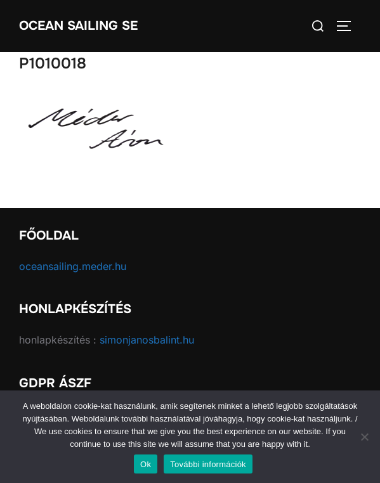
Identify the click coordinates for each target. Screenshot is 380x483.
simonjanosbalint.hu (147, 339)
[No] (364, 436)
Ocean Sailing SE (78, 26)
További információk (208, 464)
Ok (145, 464)
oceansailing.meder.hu (72, 266)
